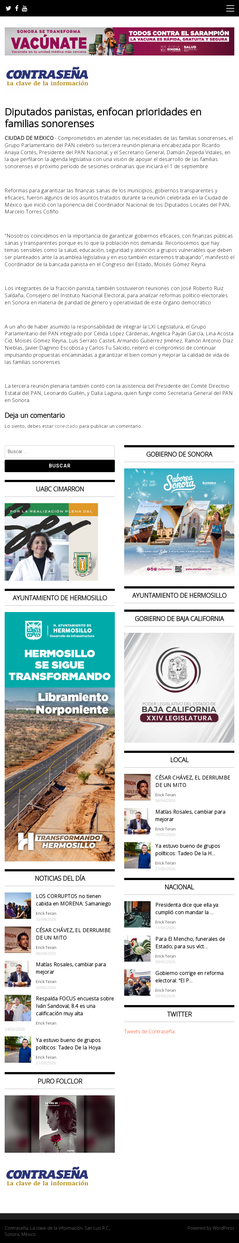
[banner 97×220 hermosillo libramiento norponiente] (60, 859)
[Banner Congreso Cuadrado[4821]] (179, 740)
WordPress (223, 1228)
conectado (66, 426)
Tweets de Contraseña (149, 1031)
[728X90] (119, 53)
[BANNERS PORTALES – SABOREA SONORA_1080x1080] (179, 576)
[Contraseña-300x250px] (51, 578)
